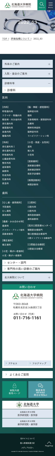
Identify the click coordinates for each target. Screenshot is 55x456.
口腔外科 (32, 210)
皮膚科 (31, 123)
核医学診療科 (34, 173)
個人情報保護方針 (27, 443)
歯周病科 (6, 214)
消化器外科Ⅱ (8, 150)
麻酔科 (5, 171)
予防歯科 (6, 206)
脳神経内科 (33, 111)
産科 (30, 146)
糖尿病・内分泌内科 (12, 119)
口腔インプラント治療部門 (40, 238)
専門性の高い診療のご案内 (23, 269)
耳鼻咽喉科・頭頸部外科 (39, 119)
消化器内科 (7, 123)
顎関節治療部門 (35, 229)
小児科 (31, 154)
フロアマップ (39, 363)
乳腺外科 (6, 179)
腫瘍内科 (6, 135)
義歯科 (5, 225)
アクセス (12, 363)
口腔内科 (32, 206)
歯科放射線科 (34, 214)
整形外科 (6, 162)
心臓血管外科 (8, 158)
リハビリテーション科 (38, 135)
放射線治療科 (34, 165)
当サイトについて (27, 438)
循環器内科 (7, 127)
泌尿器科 (6, 166)
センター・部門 (16, 263)
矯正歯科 (6, 244)
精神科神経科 (34, 127)
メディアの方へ (27, 447)
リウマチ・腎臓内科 (12, 115)
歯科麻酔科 (33, 218)
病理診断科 (33, 184)
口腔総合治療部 (35, 248)
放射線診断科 (34, 169)
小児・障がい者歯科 (12, 255)
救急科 (5, 183)
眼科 (30, 115)
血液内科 (6, 131)
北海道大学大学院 (27, 414)
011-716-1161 (27, 317)
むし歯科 (6, 210)
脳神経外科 (33, 131)
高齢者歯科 (7, 233)
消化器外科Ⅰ (8, 146)
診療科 (11, 90)
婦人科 (31, 150)
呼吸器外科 (7, 154)
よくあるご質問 (19, 374)
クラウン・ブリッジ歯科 (13, 229)
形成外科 (6, 175)
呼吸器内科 (7, 111)
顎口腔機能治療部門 (37, 233)
